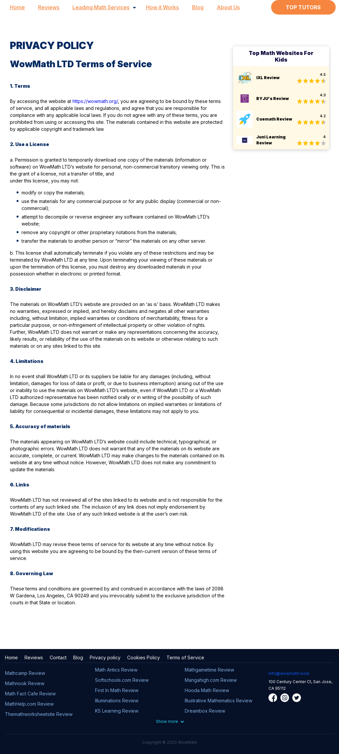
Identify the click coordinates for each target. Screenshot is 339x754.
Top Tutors (303, 7)
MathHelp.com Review (29, 704)
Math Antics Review (116, 670)
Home (17, 7)
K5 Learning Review (116, 711)
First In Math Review (116, 690)
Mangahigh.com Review (211, 680)
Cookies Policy (143, 657)
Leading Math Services (101, 7)
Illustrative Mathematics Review (218, 700)
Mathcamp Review (25, 673)
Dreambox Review (205, 711)
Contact (58, 657)
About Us (228, 7)
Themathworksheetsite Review (39, 714)
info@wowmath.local (288, 673)
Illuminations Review (116, 700)
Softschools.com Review (122, 680)
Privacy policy (105, 657)
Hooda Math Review (207, 690)
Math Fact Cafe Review (30, 693)
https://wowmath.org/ (95, 101)
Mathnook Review (24, 683)
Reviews (48, 7)
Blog (198, 7)
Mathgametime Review (209, 670)
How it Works (162, 7)
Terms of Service (185, 657)
